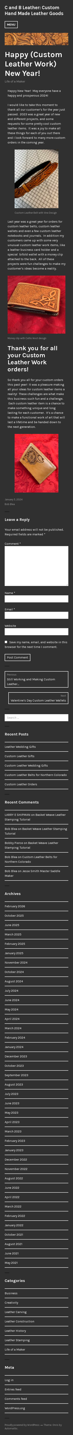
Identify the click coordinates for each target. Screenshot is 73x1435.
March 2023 (13, 1131)
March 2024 (13, 1028)
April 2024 (12, 1019)
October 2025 (14, 915)
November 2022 (16, 1169)
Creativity (11, 1302)
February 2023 (15, 1141)
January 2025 (14, 953)
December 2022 (16, 1159)
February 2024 (15, 1037)
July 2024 (11, 990)
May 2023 (11, 1112)
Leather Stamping (17, 1340)
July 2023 (11, 1094)
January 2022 (14, 1225)
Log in (9, 1380)
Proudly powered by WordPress (22, 1424)
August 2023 (14, 1084)
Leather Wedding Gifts (20, 747)
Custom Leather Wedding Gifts (26, 765)
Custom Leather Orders (21, 784)
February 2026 (15, 906)
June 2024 (12, 1000)
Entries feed (13, 1389)
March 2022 (13, 1206)
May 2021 (11, 1263)
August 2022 (14, 1178)
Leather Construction (19, 1321)
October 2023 (14, 1066)
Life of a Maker (15, 81)
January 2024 (14, 1047)
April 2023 (12, 1122)
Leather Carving (16, 1312)
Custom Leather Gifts (19, 756)
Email (10, 609)
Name (10, 593)
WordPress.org (15, 1408)
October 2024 (14, 972)
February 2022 (15, 1216)
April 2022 (12, 1197)
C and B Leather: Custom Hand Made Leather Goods (34, 10)
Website (10, 626)
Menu (11, 24)
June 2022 (12, 1188)
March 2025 (13, 934)
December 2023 (16, 1056)
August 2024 (14, 981)
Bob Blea (10, 504)
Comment (13, 544)
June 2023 (12, 1103)
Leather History (15, 1331)
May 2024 (11, 1009)
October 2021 (14, 1234)
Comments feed (16, 1399)
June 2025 (12, 925)
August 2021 (13, 1244)
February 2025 (15, 944)
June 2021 (12, 1253)
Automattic (11, 1428)
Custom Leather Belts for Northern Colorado (36, 775)
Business (11, 1293)
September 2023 (16, 1075)
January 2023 (14, 1150)
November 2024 (16, 962)
